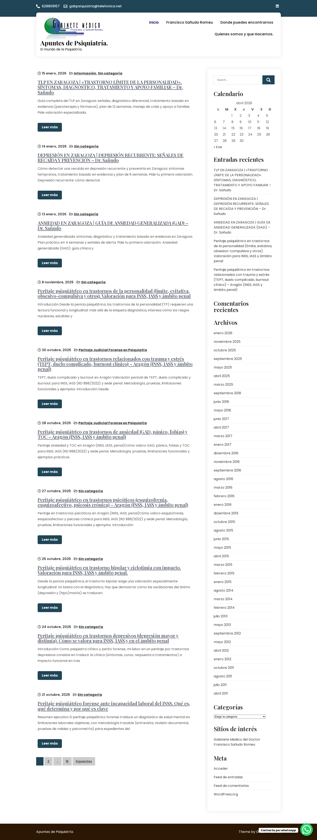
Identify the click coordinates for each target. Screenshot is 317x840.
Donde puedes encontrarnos (246, 22)
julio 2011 (220, 684)
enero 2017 (222, 444)
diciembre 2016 (226, 453)
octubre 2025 (225, 350)
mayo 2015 (222, 547)
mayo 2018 (222, 410)
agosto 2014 (223, 590)
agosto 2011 (223, 676)
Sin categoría (108, 71)
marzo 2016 (223, 487)
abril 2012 (221, 650)
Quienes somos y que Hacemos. (244, 34)
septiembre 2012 (227, 633)
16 (67, 746)
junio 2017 (221, 418)
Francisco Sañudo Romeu (189, 22)
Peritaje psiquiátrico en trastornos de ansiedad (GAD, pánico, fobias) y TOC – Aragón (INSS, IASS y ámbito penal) (111, 425)
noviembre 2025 (227, 341)
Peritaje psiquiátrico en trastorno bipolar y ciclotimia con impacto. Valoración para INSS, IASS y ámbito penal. (107, 558)
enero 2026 (223, 333)
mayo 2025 (223, 367)
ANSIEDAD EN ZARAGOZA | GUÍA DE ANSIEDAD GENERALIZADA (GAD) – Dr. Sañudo (115, 221)
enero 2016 (222, 504)
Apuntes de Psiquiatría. (74, 43)
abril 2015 (221, 556)
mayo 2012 (222, 642)
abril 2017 (221, 427)
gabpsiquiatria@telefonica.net (95, 6)
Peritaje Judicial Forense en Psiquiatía (111, 342)
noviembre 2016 (227, 461)
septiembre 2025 (228, 358)
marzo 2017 (223, 436)
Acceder (221, 768)
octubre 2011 (224, 667)
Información (83, 71)
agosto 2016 (223, 479)
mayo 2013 (222, 624)
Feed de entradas (228, 777)
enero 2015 (222, 581)
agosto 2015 (223, 530)
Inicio (154, 22)
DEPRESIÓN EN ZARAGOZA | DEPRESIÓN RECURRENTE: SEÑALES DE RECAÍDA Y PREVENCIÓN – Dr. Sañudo (109, 154)
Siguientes (84, 746)
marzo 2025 (223, 384)
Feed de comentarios (231, 785)
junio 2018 (221, 401)
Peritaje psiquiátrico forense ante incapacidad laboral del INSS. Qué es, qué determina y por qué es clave (112, 691)
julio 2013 (221, 616)
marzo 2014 (223, 599)
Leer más (48, 125)
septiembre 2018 (227, 393)
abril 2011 (221, 693)
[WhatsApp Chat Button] (306, 829)
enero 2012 (222, 659)
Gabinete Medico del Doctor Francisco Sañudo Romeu (237, 742)
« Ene (218, 147)
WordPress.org (226, 794)
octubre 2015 (224, 521)
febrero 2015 (224, 573)
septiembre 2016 (227, 470)
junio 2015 (221, 539)
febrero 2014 (224, 607)
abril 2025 (222, 376)
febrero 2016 (224, 496)
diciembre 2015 (226, 513)
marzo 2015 (223, 564)
